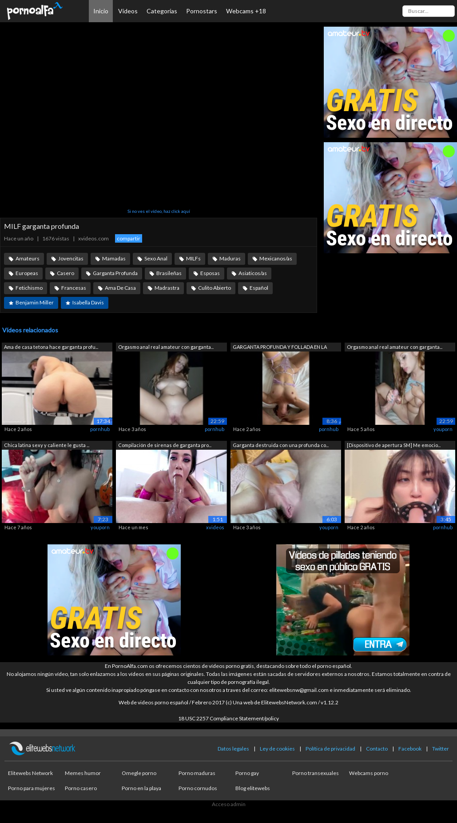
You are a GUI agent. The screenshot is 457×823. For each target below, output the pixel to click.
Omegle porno (139, 773)
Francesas (73, 287)
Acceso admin (229, 804)
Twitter (440, 748)
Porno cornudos (198, 788)
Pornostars (201, 11)
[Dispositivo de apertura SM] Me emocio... (394, 445)
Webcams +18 (246, 11)
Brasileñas (169, 273)
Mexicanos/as (275, 258)
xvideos (215, 527)
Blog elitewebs (252, 788)
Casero (65, 273)
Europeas (27, 273)
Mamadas (114, 258)
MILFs (193, 258)
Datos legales (233, 748)
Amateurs (28, 258)
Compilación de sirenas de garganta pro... (164, 445)
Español (259, 287)
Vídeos (128, 11)
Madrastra (167, 287)
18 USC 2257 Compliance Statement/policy (228, 718)
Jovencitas (70, 258)
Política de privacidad (330, 748)
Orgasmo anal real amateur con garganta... (166, 347)
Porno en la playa (141, 788)
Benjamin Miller (35, 302)
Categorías (162, 11)
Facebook (409, 748)
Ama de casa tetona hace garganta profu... (51, 347)
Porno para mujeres (31, 788)
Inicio (100, 11)
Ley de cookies (277, 748)
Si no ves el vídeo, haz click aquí (158, 211)
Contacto (377, 748)
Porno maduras (197, 773)
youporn (443, 429)
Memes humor (83, 773)
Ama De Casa (120, 287)
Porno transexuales (315, 773)
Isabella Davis (88, 302)
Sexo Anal (155, 258)
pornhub (100, 429)
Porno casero (81, 788)
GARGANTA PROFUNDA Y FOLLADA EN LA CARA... (280, 348)
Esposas (210, 273)
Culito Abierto (214, 287)
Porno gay (247, 773)
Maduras (230, 258)
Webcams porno (368, 773)
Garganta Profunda (115, 273)
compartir (128, 238)
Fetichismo (29, 287)
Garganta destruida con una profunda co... (281, 445)
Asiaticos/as (252, 273)
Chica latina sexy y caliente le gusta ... (46, 445)
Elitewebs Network (30, 773)
